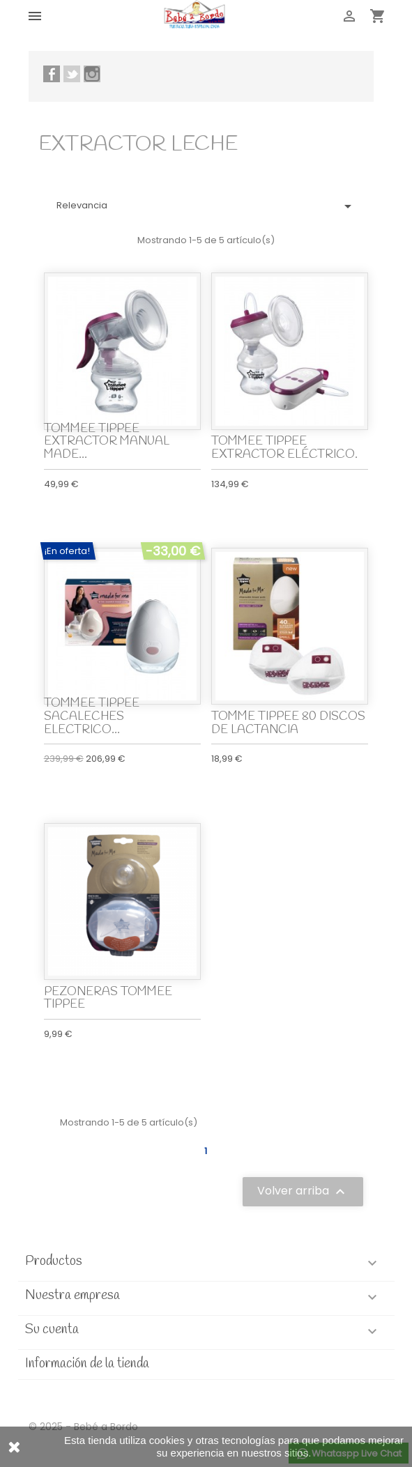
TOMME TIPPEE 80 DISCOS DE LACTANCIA (288, 723)
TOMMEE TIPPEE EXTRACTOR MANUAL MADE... (106, 442)
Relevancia (206, 206)
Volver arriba (303, 1192)
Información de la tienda (87, 1364)
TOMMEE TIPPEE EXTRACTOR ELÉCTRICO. (284, 448)
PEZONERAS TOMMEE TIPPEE (108, 998)
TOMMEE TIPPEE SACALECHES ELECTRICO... (91, 716)
